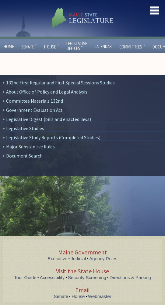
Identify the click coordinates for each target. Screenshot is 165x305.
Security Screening (87, 277)
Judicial (78, 258)
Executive (57, 258)
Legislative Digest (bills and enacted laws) (48, 119)
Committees (132, 46)
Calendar (103, 46)
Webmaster (99, 296)
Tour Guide (25, 277)
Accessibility (52, 277)
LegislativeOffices (76, 46)
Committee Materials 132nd (34, 101)
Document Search (24, 156)
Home (9, 46)
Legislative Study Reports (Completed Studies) (53, 137)
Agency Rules (103, 258)
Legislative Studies (25, 128)
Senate (29, 46)
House (51, 46)
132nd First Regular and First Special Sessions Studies (60, 83)
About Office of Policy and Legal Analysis (46, 92)
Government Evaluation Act (34, 110)
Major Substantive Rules (30, 147)
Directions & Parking (130, 277)
